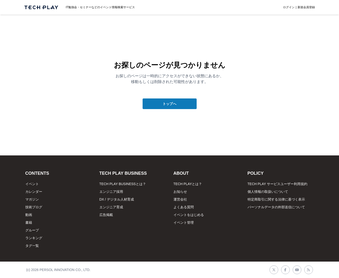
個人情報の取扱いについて (268, 192)
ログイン (289, 7)
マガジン (32, 199)
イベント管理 (183, 222)
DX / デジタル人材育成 (116, 199)
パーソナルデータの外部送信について (276, 207)
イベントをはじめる (188, 215)
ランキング (33, 238)
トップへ (169, 104)
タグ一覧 (32, 246)
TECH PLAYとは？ (187, 184)
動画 (28, 215)
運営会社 (180, 199)
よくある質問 (183, 207)
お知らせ (180, 192)
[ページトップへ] (41, 7)
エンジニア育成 (111, 207)
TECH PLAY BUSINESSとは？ (122, 184)
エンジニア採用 (111, 192)
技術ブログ (33, 207)
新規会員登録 (306, 7)
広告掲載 (106, 215)
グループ (32, 230)
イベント (32, 184)
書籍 (28, 222)
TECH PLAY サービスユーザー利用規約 (277, 184)
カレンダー (33, 192)
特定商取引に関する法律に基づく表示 (276, 199)
